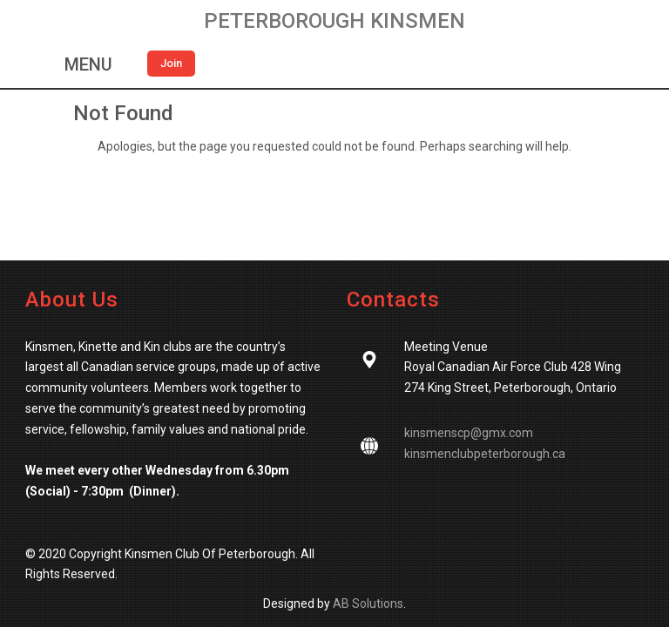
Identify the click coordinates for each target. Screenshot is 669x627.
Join (171, 63)
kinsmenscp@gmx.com (468, 433)
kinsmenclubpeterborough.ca (484, 454)
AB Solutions (368, 603)
